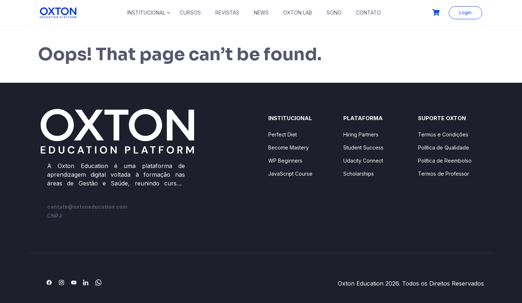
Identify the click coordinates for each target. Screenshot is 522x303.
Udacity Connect (363, 160)
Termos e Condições (443, 134)
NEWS (261, 12)
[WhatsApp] (98, 282)
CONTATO (368, 12)
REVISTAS (227, 12)
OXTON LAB (297, 12)
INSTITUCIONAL (146, 12)
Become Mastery (288, 147)
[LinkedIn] (86, 282)
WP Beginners (285, 160)
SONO (334, 12)
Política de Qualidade (443, 147)
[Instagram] (61, 282)
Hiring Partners (360, 134)
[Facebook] (49, 282)
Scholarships (358, 174)
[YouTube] (73, 282)
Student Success (363, 147)
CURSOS (190, 12)
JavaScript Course (290, 174)
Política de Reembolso (445, 160)
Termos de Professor (443, 174)
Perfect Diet (282, 134)
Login (465, 12)
